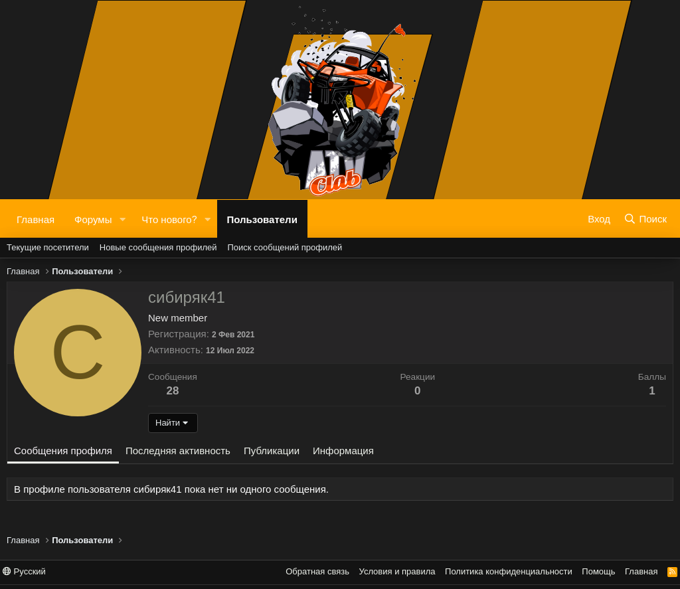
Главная (35, 218)
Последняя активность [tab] (178, 450)
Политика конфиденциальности (508, 571)
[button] (122, 219)
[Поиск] (645, 218)
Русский (24, 571)
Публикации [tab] (271, 450)
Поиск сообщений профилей (284, 247)
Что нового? (169, 218)
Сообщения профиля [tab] (63, 450)
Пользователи (262, 218)
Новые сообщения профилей (158, 247)
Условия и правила (397, 571)
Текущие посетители (48, 247)
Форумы (93, 218)
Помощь (598, 571)
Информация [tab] (343, 450)
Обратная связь (317, 571)
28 (172, 390)
